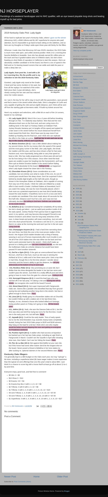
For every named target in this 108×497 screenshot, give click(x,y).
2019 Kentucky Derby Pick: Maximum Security (87, 242)
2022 (78, 201)
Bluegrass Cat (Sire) (80, 88)
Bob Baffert (77, 91)
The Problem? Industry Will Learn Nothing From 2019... (89, 236)
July (79, 216)
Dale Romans (78, 105)
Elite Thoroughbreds (80, 116)
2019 (78, 211)
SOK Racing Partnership (82, 157)
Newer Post (10, 476)
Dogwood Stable (79, 111)
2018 (78, 262)
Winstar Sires (78, 177)
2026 (78, 188)
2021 (78, 204)
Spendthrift (77, 159)
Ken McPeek (77, 137)
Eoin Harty (77, 119)
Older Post (62, 476)
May (79, 223)
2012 (78, 281)
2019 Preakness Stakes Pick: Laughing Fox (87, 226)
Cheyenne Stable (79, 99)
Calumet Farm (78, 96)
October (81, 213)
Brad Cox (76, 94)
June (80, 220)
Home (36, 476)
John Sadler (77, 134)
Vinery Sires (77, 171)
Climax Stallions (79, 102)
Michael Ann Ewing (80, 145)
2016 (78, 268)
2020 (78, 207)
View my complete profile (82, 51)
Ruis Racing (77, 151)
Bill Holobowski (90, 31)
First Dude (77, 122)
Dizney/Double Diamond (82, 108)
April (79, 252)
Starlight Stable (78, 162)
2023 (78, 198)
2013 (78, 278)
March (80, 255)
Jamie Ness (77, 131)
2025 (78, 192)
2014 (78, 275)
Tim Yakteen (77, 165)
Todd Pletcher (78, 168)
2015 (78, 271)
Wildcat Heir (77, 174)
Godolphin (77, 125)
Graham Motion (78, 128)
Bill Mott (76, 85)
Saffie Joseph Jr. (79, 154)
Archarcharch (78, 76)
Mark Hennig (77, 142)
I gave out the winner (57, 38)
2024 (78, 195)
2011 (78, 284)
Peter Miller (77, 148)
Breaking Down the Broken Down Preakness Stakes (89, 231)
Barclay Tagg (78, 82)
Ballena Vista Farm (80, 79)
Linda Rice (77, 139)
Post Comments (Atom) (22, 482)
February (81, 258)
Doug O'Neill (77, 114)
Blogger (67, 491)
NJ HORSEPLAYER (19, 11)
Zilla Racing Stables (80, 180)
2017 (78, 265)
